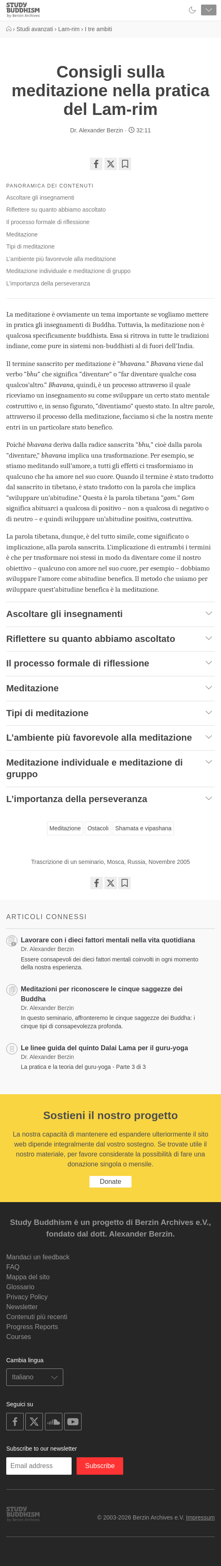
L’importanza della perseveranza (48, 283)
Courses (18, 1336)
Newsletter (22, 1306)
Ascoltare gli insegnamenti (40, 197)
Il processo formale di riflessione (47, 222)
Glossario (20, 1286)
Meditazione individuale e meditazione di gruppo (68, 271)
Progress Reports (32, 1326)
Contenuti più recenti (36, 1316)
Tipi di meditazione (30, 246)
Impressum (200, 1517)
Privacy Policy (27, 1296)
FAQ (13, 1267)
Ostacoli (98, 828)
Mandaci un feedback (38, 1257)
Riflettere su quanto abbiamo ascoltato (56, 209)
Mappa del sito (28, 1277)
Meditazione (22, 234)
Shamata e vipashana (143, 828)
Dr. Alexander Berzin (96, 130)
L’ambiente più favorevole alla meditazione (61, 259)
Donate (111, 1181)
